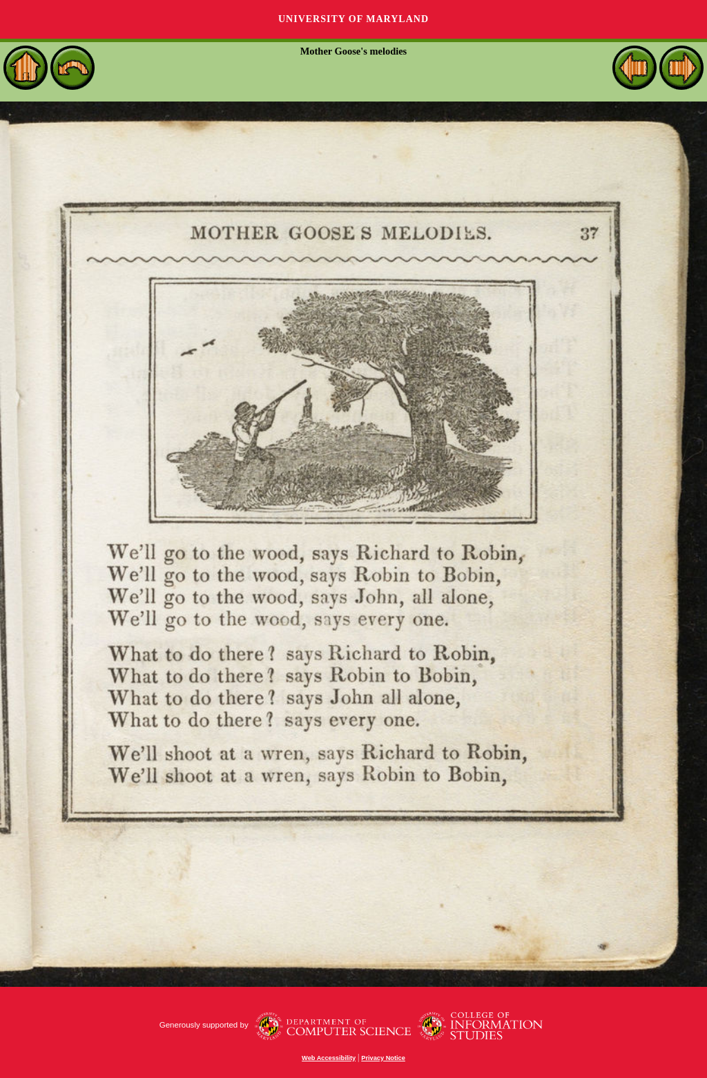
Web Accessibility (329, 1058)
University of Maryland (353, 19)
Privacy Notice (383, 1058)
